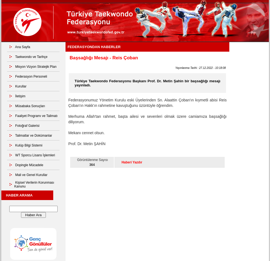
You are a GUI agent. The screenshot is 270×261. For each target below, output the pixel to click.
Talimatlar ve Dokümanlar (33, 135)
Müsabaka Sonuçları (30, 106)
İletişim (20, 96)
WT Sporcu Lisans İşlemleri (35, 155)
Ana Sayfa (22, 47)
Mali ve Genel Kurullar (31, 175)
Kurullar (20, 86)
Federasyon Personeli (31, 76)
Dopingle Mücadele (29, 165)
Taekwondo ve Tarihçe (31, 57)
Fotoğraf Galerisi (27, 126)
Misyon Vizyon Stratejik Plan (36, 67)
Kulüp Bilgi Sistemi (28, 145)
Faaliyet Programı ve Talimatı (36, 116)
